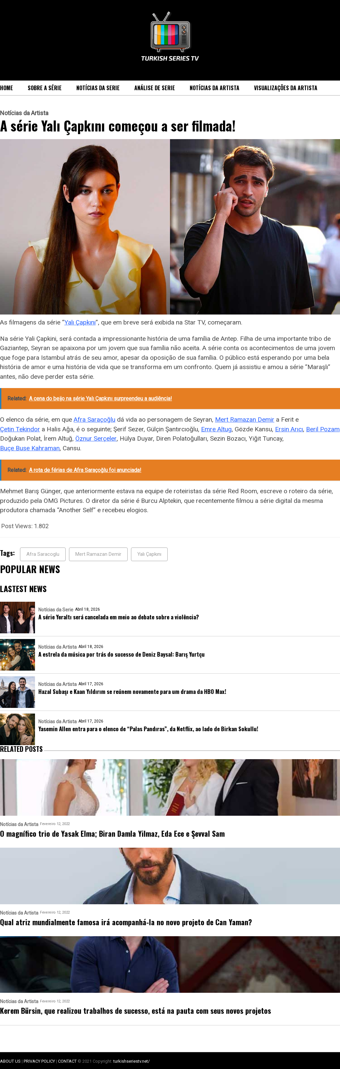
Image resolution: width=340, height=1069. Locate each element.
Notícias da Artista (214, 88)
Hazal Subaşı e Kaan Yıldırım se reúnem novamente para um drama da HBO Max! (132, 691)
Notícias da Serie (98, 88)
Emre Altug (216, 429)
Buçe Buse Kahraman (30, 448)
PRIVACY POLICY (39, 1061)
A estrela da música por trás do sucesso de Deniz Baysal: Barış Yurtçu (121, 654)
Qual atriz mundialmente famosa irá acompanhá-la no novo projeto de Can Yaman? (126, 922)
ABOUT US (10, 1061)
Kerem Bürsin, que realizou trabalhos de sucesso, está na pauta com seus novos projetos (135, 1010)
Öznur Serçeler (96, 438)
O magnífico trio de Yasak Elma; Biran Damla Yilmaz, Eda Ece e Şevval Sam (112, 833)
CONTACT (67, 1061)
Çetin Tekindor (20, 429)
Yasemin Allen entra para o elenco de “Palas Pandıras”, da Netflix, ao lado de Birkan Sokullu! (148, 729)
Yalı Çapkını (80, 322)
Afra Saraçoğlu (94, 419)
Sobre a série (45, 88)
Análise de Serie (154, 88)
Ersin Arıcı (289, 429)
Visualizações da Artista (285, 88)
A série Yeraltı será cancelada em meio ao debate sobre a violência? (118, 617)
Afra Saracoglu (42, 554)
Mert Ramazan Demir (244, 419)
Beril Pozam (323, 429)
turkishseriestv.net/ (131, 1061)
